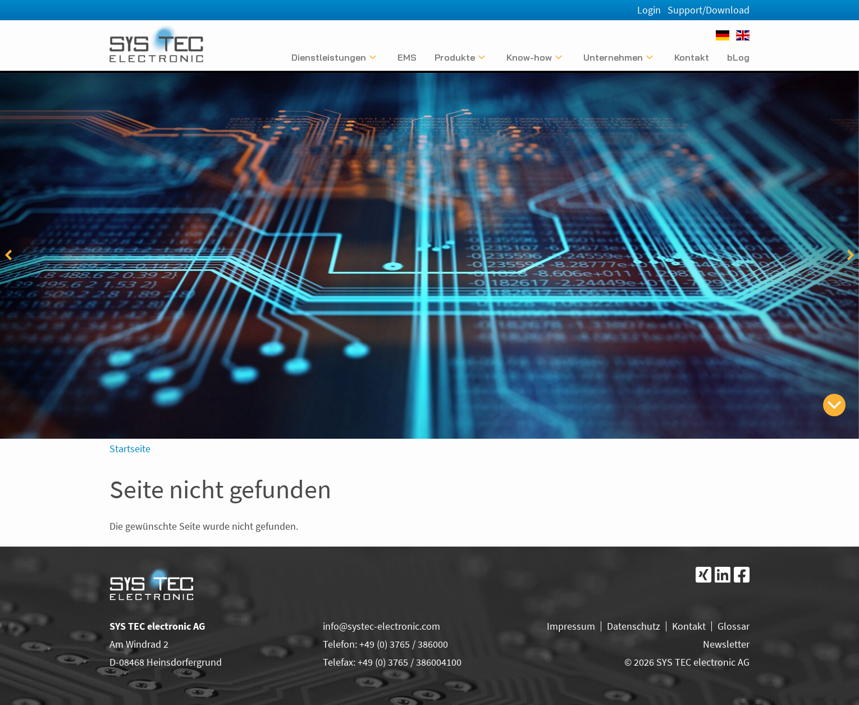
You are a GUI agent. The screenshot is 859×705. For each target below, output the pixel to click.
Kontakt (691, 57)
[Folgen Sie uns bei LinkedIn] (722, 575)
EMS (407, 57)
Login (649, 9)
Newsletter (726, 644)
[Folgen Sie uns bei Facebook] (742, 575)
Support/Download (709, 9)
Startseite (129, 448)
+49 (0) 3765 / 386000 (403, 644)
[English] (743, 35)
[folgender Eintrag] (850, 255)
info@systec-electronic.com (381, 626)
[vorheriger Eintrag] (8, 255)
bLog (738, 57)
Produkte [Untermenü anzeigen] (455, 57)
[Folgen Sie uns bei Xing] (703, 575)
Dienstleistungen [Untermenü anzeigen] (328, 57)
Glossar (734, 626)
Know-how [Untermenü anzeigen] (529, 57)
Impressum (571, 626)
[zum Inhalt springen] (834, 405)
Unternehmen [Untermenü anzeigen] (613, 57)
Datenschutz (633, 626)
